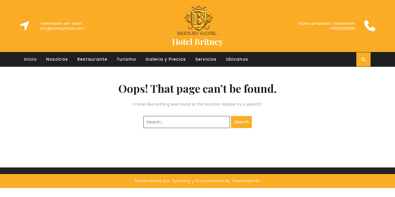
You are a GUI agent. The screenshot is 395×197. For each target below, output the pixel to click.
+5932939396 (342, 28)
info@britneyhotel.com (62, 28)
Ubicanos (237, 59)
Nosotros (57, 59)
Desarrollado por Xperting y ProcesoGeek (179, 181)
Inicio (30, 59)
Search (241, 122)
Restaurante (92, 59)
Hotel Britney (197, 41)
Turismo (126, 59)
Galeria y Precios (165, 59)
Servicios (206, 59)
